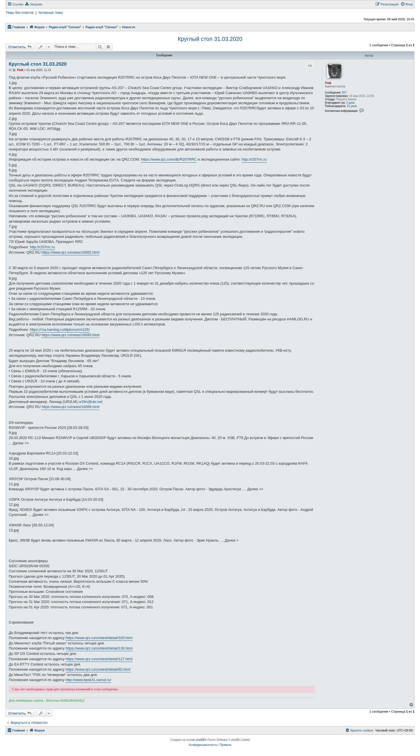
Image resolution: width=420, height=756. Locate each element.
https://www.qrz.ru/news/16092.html (70, 252)
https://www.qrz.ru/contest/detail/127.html (99, 659)
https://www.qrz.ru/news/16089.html (70, 407)
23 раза (352, 106)
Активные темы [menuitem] (50, 13)
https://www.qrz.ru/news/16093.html (70, 335)
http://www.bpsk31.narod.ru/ (88, 680)
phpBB (200, 739)
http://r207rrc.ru (254, 159)
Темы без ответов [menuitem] (20, 13)
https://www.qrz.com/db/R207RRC (169, 159)
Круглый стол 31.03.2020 (210, 39)
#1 (10, 70)
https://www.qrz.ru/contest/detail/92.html (98, 669)
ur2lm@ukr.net (91, 402)
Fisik (328, 83)
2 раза (350, 102)
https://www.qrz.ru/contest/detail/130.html (99, 648)
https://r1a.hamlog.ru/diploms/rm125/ (60, 329)
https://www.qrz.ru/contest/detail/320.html (99, 638)
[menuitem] (33, 4)
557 (344, 92)
